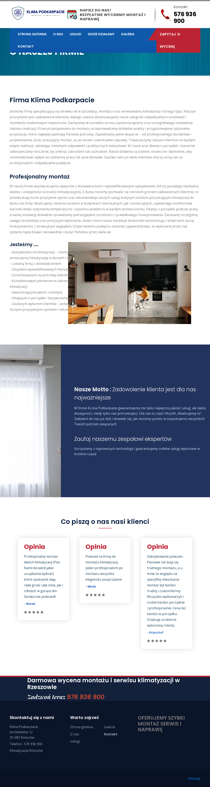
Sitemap (194, 778)
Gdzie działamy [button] (101, 34)
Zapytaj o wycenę (170, 40)
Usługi (75, 741)
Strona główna (81, 727)
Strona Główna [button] (32, 34)
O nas (74, 734)
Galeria (127, 34)
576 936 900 (85, 697)
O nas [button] (58, 34)
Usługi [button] (75, 34)
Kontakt (26, 46)
